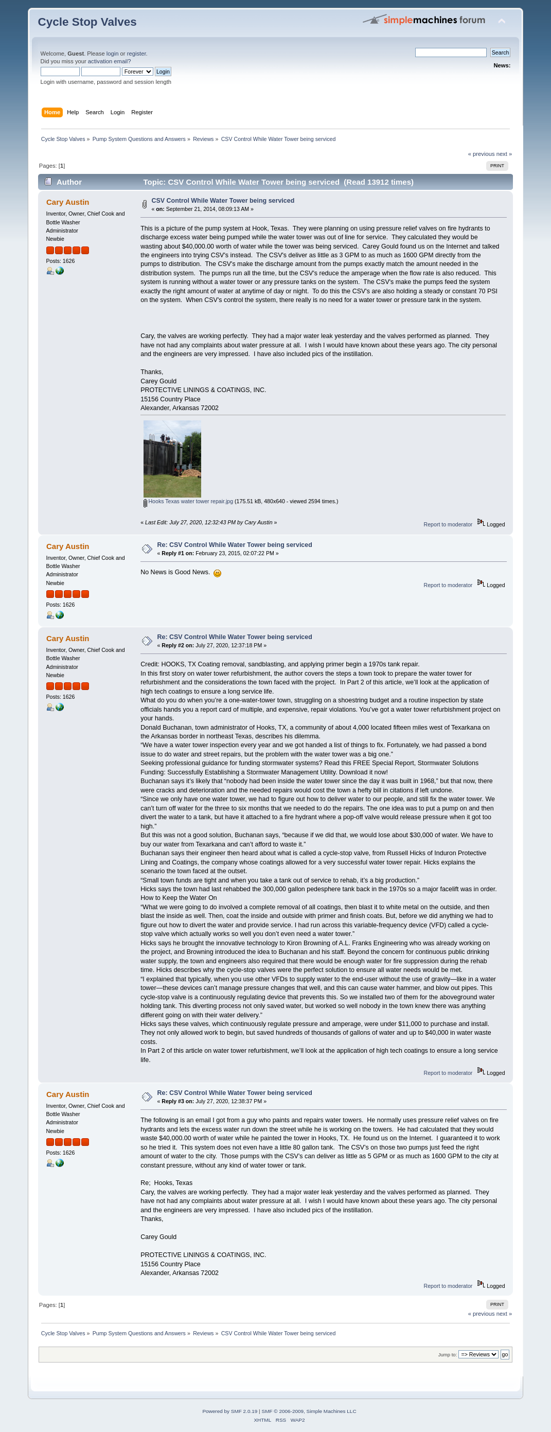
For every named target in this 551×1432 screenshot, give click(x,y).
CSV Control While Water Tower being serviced (222, 200)
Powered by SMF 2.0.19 (229, 1411)
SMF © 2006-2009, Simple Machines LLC (308, 1411)
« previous (481, 154)
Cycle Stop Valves (87, 21)
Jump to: (447, 1354)
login (112, 53)
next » (504, 154)
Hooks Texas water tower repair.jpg (189, 501)
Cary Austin (67, 202)
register (136, 53)
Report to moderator (448, 524)
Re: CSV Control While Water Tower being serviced (234, 545)
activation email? (109, 61)
